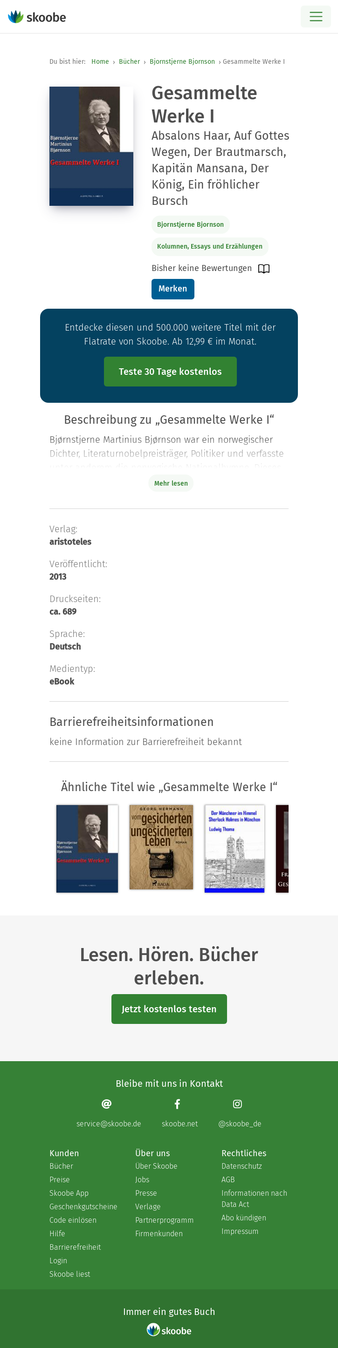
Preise (59, 1179)
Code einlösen (73, 1220)
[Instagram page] (240, 1113)
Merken (173, 289)
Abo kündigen (243, 1217)
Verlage (148, 1206)
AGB (228, 1179)
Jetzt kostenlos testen (169, 1009)
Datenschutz (241, 1166)
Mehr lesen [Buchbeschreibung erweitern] (171, 484)
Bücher (129, 62)
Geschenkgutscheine (83, 1206)
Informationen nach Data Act (254, 1199)
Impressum (240, 1231)
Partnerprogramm (164, 1220)
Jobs (142, 1179)
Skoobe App (69, 1193)
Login (58, 1260)
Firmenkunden (159, 1233)
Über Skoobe (156, 1166)
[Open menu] (316, 16)
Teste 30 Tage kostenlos (170, 371)
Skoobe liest (69, 1274)
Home (100, 62)
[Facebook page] (179, 1113)
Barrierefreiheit (75, 1247)
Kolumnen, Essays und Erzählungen (209, 247)
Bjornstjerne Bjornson (182, 62)
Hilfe (57, 1233)
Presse (146, 1193)
